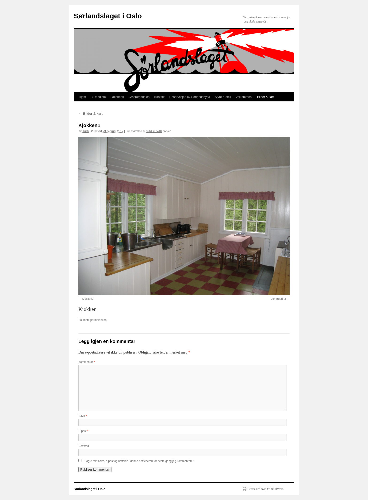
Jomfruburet (278, 298)
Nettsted (83, 446)
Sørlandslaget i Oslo (108, 16)
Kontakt (159, 97)
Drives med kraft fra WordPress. (265, 489)
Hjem (82, 97)
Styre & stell (223, 97)
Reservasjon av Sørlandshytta (189, 97)
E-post (83, 431)
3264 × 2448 (154, 131)
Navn (82, 416)
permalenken (98, 320)
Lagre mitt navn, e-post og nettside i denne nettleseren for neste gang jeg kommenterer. (139, 461)
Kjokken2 (87, 298)
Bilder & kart (265, 97)
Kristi (85, 131)
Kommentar (86, 362)
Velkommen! (244, 97)
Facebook (117, 97)
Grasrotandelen (139, 97)
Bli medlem (98, 97)
